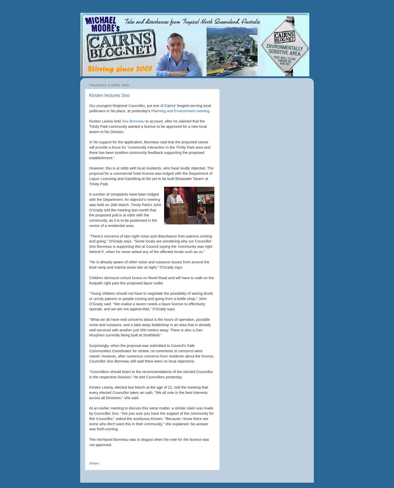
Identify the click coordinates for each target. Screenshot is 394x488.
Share (93, 463)
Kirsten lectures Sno (109, 95)
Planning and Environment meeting (180, 111)
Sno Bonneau (133, 121)
